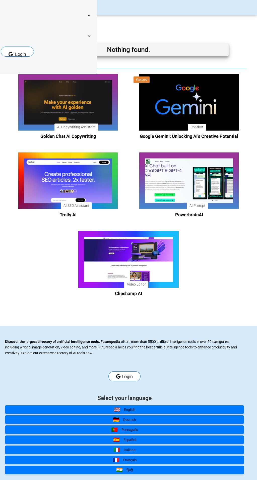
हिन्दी (124, 470)
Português (124, 430)
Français (125, 460)
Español (124, 440)
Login (17, 54)
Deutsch (124, 420)
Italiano (124, 450)
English (124, 410)
